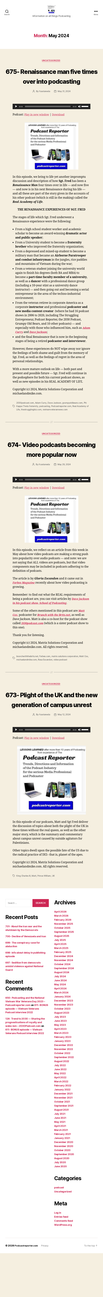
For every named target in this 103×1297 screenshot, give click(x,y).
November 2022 (63, 1093)
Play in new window (38, 129)
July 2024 (60, 1020)
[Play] (16, 120)
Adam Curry (41, 417)
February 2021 (62, 1177)
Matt (34, 919)
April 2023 (60, 1072)
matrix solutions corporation (66, 680)
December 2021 (63, 1137)
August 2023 (61, 1056)
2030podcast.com (25, 417)
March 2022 (61, 1125)
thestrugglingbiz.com (34, 423)
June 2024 (60, 1024)
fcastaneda (44, 105)
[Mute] (79, 120)
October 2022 (62, 1097)
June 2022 (60, 1113)
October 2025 (62, 971)
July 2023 (60, 1060)
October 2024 (62, 1008)
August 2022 (61, 1105)
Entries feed (61, 1260)
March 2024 (61, 1036)
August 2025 (61, 979)
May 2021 (59, 1165)
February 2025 (62, 995)
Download (61, 129)
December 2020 (63, 1185)
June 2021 (60, 1161)
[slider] (48, 120)
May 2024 (60, 1028)
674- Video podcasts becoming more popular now (51, 468)
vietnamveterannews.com (58, 423)
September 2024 (64, 1012)
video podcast (67, 683)
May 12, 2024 (64, 758)
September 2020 (64, 1198)
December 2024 (63, 1000)
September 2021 (63, 1149)
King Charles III (23, 919)
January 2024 (62, 1040)
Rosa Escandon (51, 683)
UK (54, 919)
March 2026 (61, 959)
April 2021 (60, 1169)
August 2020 (61, 1202)
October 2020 (62, 1194)
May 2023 (60, 1068)
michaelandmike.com (32, 683)
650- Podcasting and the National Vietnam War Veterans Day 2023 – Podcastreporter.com (25, 1045)
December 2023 (63, 1044)
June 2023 (60, 1064)
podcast (59, 1231)
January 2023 (62, 1084)
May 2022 (60, 1117)
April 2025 (60, 987)
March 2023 (61, 1076)
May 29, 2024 (64, 488)
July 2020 (60, 1206)
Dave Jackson (55, 417)
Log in (57, 1256)
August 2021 (61, 1153)
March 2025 (61, 991)
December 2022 (63, 1088)
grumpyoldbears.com (74, 417)
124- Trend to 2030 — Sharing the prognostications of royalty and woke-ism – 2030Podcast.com (25, 1066)
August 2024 (61, 1016)
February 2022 (62, 1129)
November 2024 (63, 1004)
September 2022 (64, 1101)
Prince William (45, 919)
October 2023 (62, 1052)
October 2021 (62, 1145)
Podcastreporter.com (62, 420)
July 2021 (59, 1157)
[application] (51, 120)
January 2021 (62, 1181)
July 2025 (60, 983)
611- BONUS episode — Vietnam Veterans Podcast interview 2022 (26, 1052)
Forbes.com (45, 680)
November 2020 (63, 1190)
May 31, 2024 (64, 105)
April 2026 (60, 955)
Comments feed (63, 1264)
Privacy (47, 1289)
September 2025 (64, 975)
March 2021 (61, 1173)
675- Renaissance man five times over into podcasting (51, 85)
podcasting (45, 420)
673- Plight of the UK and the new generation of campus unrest (51, 733)
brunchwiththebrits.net (27, 680)
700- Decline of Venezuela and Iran (25, 980)
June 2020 (60, 1210)
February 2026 (62, 963)
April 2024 (60, 1032)
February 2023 (62, 1080)
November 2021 (63, 1141)
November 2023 (63, 1048)
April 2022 (60, 1121)
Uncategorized (51, 65)
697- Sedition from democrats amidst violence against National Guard (24, 1010)
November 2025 (63, 967)
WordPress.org (63, 1268)
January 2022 (62, 1133)
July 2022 (60, 1109)
